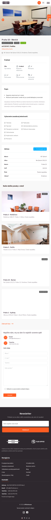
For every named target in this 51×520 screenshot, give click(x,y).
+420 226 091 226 (14, 344)
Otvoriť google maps (40, 149)
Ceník (27, 475)
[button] (48, 20)
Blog (27, 469)
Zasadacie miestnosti (8, 466)
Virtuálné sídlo (30, 463)
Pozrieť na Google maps (8, 496)
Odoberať (25, 430)
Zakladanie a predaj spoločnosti (11, 469)
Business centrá (30, 466)
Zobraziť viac (7, 324)
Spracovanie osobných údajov (25, 508)
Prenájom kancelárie (7, 463)
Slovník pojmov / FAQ (7, 475)
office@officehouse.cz (15, 338)
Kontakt (28, 472)
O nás (3, 472)
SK (43, 3)
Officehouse (28, 504)
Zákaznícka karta (7, 49)
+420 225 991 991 (12, 494)
